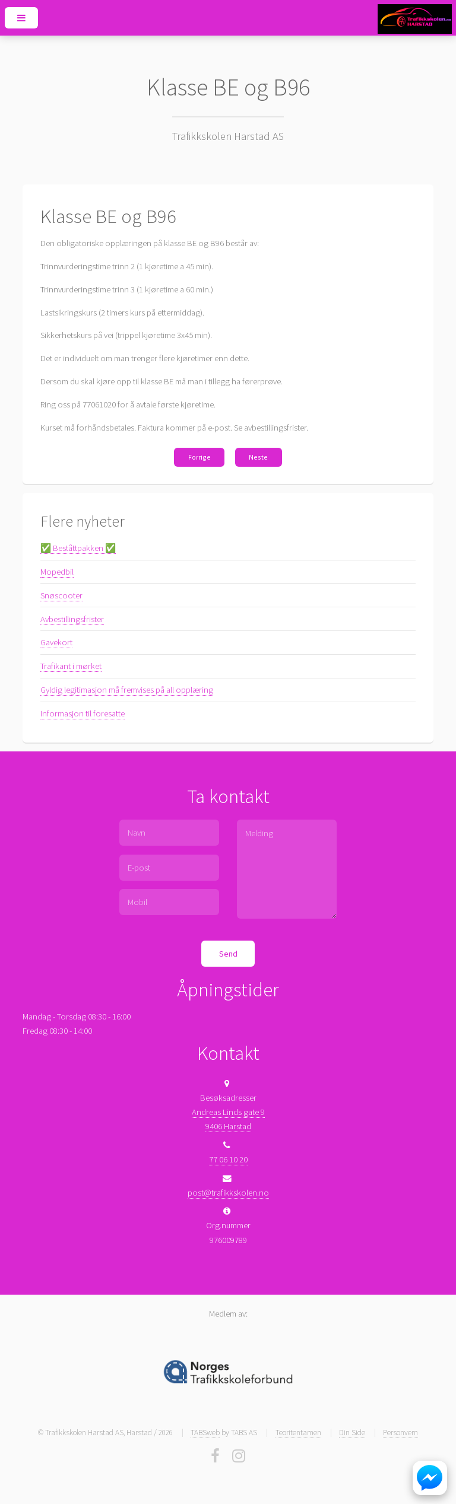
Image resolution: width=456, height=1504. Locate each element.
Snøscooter (61, 595)
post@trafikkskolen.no (228, 1192)
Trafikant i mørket (71, 666)
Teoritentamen (298, 1432)
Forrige (199, 457)
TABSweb (205, 1432)
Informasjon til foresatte (82, 713)
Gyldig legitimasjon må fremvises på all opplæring (126, 689)
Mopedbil (57, 571)
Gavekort (56, 642)
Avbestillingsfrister (72, 619)
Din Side (352, 1432)
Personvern (400, 1432)
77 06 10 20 (228, 1159)
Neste (258, 457)
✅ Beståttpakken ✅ (78, 548)
